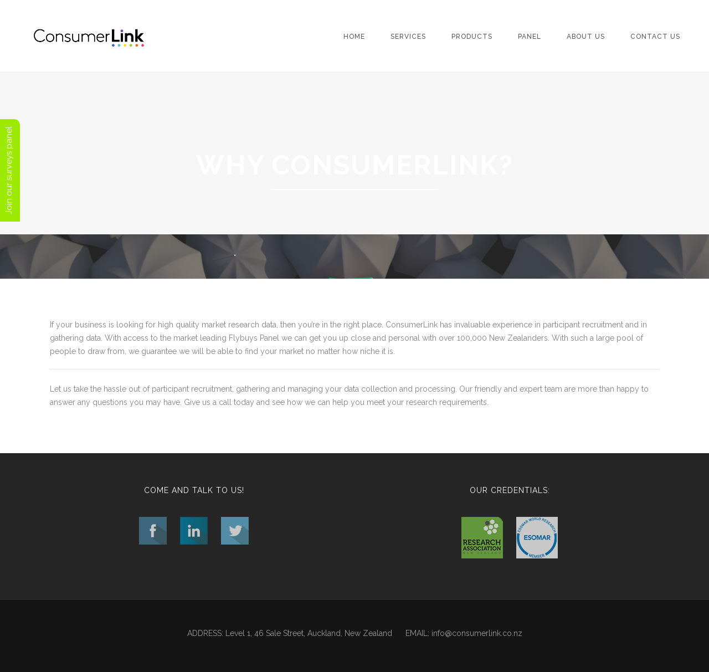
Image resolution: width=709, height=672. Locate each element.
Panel (529, 36)
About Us (586, 36)
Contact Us (655, 36)
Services (408, 36)
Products (471, 36)
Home (354, 36)
